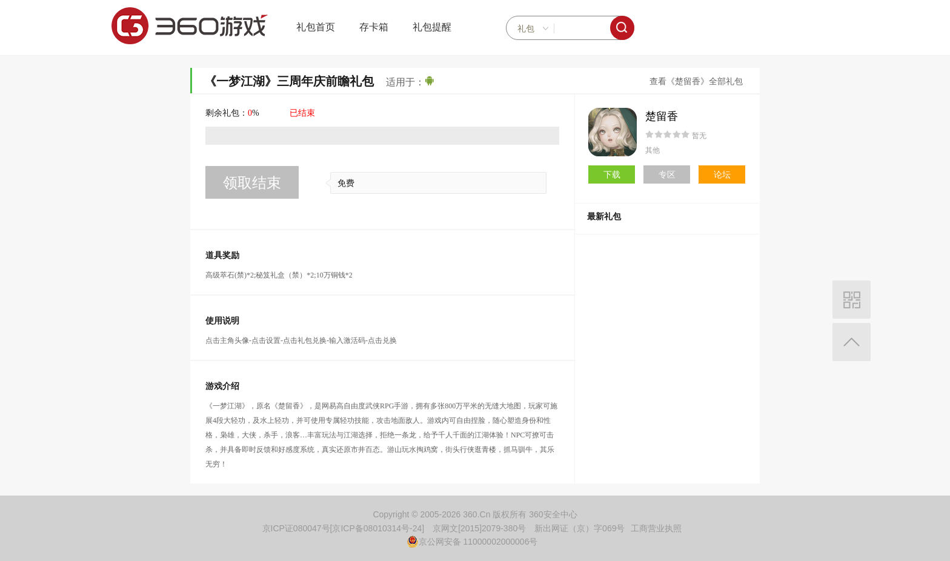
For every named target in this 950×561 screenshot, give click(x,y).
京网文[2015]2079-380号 (479, 528)
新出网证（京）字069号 (579, 528)
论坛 (722, 174)
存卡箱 (373, 27)
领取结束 (252, 182)
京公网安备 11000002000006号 (472, 542)
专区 (667, 174)
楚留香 (661, 116)
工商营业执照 (656, 528)
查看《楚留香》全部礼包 (696, 81)
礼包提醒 (432, 27)
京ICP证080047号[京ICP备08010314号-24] (343, 528)
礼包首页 (315, 27)
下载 (611, 174)
